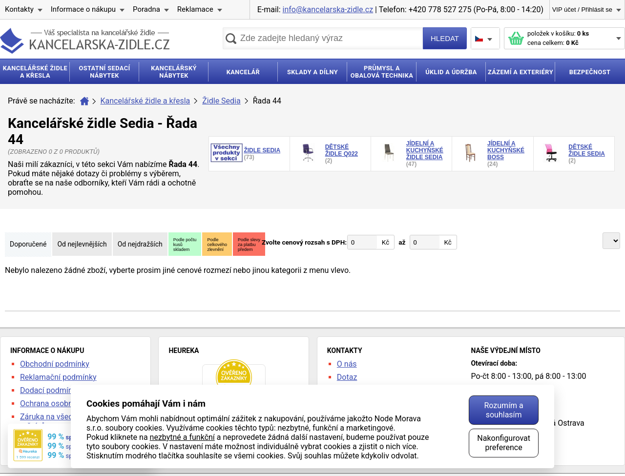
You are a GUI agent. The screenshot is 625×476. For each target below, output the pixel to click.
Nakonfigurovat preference (503, 443)
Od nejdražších (140, 244)
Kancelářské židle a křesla (145, 100)
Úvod (84, 101)
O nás (347, 364)
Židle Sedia (221, 100)
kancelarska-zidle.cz (84, 41)
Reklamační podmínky (58, 377)
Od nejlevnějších (81, 244)
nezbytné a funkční (182, 437)
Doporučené (28, 244)
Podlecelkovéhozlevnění (217, 244)
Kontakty (19, 9)
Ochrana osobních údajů (62, 403)
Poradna (146, 9)
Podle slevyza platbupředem (249, 244)
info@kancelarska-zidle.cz (328, 9)
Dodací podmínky (50, 390)
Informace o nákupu (83, 9)
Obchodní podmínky (54, 364)
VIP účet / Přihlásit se (582, 9)
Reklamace (195, 9)
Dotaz (347, 377)
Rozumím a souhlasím (503, 410)
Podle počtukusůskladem (185, 244)
